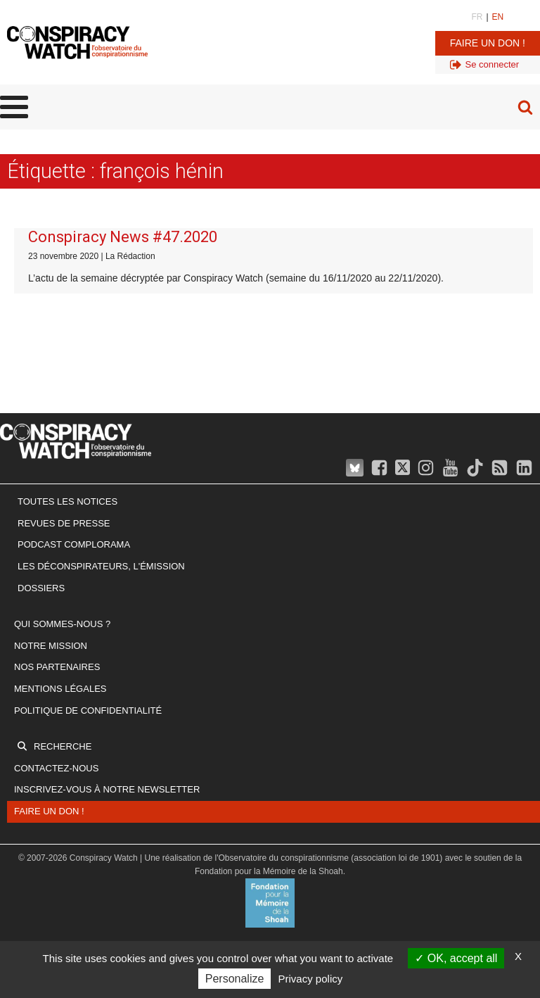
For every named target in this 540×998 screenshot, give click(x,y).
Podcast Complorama (74, 544)
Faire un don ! (487, 43)
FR (476, 17)
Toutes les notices (67, 501)
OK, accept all (456, 958)
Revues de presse (64, 523)
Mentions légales (60, 688)
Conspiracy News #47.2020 (122, 237)
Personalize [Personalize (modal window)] (234, 979)
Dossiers (41, 588)
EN (498, 17)
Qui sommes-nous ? (62, 624)
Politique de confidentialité (88, 710)
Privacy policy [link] (310, 979)
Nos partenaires (57, 667)
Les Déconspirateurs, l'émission (101, 566)
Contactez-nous (56, 768)
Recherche (62, 746)
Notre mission (50, 645)
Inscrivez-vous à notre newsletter (107, 789)
